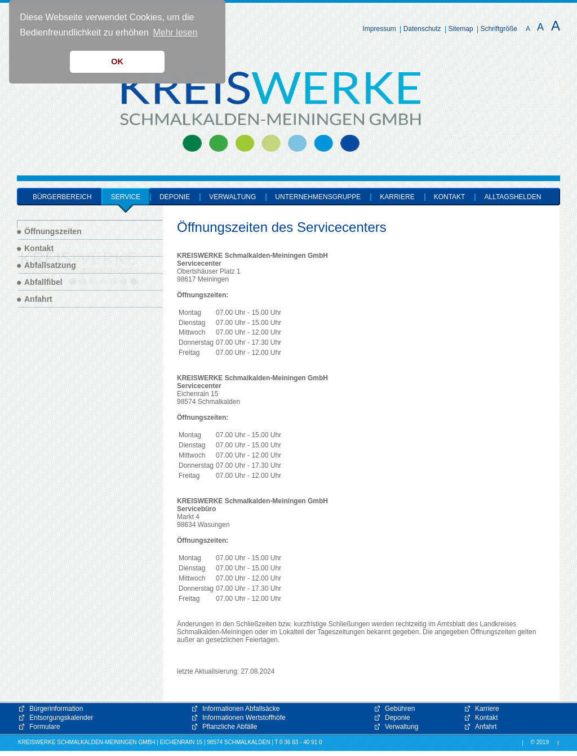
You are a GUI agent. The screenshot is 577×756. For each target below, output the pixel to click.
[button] (453, 655)
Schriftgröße (499, 29)
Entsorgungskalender (61, 718)
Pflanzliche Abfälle (229, 727)
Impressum (379, 29)
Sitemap (461, 29)
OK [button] (117, 61)
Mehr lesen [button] (175, 32)
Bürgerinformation (56, 709)
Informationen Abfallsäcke (240, 709)
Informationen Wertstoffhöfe (244, 718)
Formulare (44, 727)
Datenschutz (422, 29)
